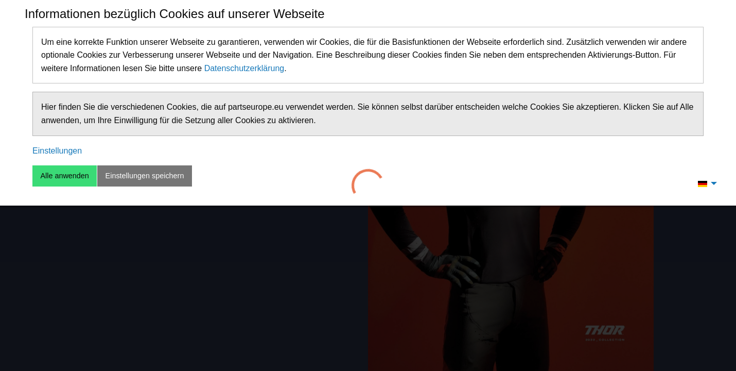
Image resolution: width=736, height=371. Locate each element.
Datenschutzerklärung (244, 68)
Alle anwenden (64, 176)
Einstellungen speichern (145, 176)
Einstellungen (57, 150)
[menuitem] (705, 183)
